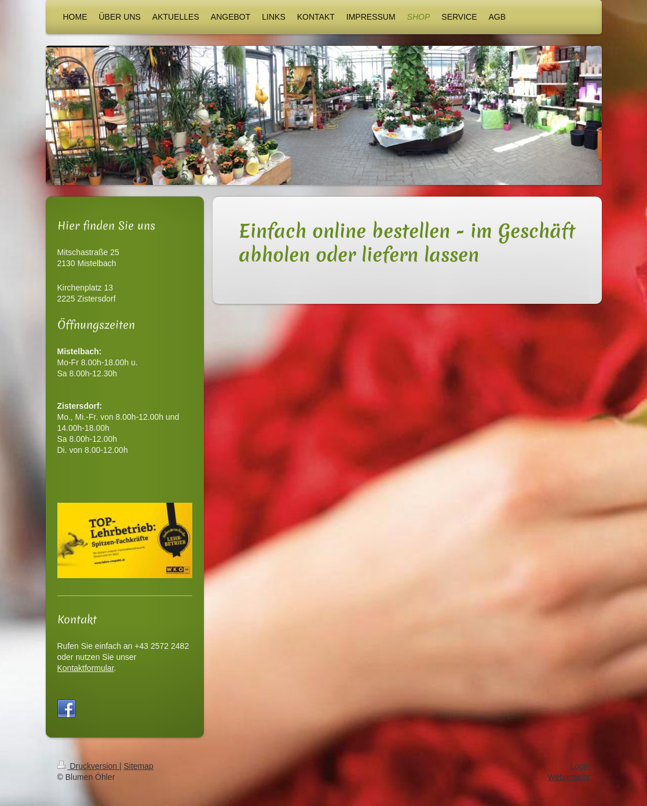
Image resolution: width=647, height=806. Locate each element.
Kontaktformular (85, 668)
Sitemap (138, 777)
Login (580, 777)
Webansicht (569, 788)
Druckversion (88, 777)
